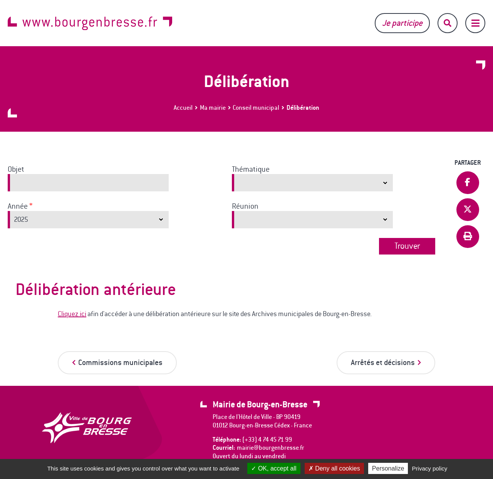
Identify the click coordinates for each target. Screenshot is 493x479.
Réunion (245, 206)
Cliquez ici (72, 314)
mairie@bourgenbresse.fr (270, 448)
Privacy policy (430, 468)
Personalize (388, 468)
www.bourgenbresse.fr (90, 23)
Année (20, 206)
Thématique (251, 169)
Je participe (402, 23)
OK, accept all (273, 468)
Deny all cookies (334, 468)
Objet (16, 169)
